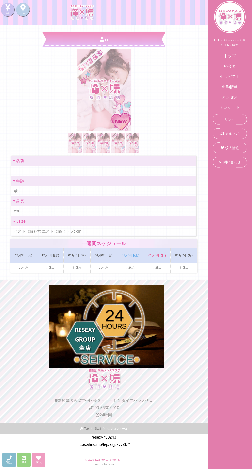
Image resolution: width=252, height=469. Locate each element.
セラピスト (230, 76)
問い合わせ (230, 162)
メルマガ (230, 134)
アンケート (230, 107)
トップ (230, 56)
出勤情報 (230, 87)
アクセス (230, 97)
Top (86, 428)
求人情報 (230, 148)
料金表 (230, 66)
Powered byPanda (104, 464)
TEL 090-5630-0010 (230, 40)
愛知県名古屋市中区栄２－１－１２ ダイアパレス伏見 (104, 401)
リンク (230, 119)
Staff (98, 428)
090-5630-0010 (104, 408)
